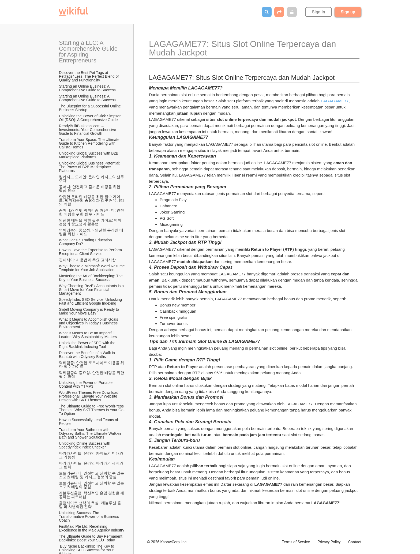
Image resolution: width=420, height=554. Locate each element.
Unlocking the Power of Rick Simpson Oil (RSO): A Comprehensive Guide (90, 118)
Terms (296, 542)
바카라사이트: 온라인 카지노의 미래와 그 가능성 (91, 455)
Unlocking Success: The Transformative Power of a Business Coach (89, 516)
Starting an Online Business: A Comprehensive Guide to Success (87, 88)
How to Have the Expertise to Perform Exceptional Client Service (91, 252)
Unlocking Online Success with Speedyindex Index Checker (85, 445)
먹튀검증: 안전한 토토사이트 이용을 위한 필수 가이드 (91, 365)
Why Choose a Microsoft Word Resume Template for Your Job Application (92, 268)
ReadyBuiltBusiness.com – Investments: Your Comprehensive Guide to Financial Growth (88, 130)
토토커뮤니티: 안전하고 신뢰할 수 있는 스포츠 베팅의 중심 (92, 485)
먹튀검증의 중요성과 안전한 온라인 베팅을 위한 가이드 (91, 232)
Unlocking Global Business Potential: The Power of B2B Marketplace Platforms (90, 167)
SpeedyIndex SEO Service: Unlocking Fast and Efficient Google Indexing (91, 301)
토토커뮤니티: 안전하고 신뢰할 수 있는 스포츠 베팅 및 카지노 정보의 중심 (92, 475)
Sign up (348, 11)
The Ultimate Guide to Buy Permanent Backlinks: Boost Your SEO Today (91, 538)
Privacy (328, 542)
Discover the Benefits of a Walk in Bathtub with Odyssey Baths (87, 355)
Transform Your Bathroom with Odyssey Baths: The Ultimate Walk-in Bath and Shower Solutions (90, 433)
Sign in (318, 11)
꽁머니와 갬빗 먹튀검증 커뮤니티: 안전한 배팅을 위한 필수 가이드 (91, 212)
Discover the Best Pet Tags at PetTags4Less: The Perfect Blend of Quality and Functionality (89, 76)
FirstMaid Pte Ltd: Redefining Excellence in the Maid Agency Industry (91, 528)
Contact (354, 542)
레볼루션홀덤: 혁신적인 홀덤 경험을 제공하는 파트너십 (91, 495)
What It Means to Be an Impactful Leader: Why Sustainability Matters (88, 335)
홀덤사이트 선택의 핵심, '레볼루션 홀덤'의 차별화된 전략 (90, 505)
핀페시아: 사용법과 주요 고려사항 (87, 260)
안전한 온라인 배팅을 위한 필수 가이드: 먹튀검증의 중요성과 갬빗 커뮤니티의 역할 (91, 200)
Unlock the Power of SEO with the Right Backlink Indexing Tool (88, 345)
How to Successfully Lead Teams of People (89, 422)
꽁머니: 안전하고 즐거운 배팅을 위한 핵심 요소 (90, 189)
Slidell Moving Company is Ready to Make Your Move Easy (89, 311)
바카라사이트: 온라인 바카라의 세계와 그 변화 (91, 465)
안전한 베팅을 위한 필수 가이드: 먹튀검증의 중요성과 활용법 (90, 222)
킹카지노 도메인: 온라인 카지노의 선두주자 (91, 179)
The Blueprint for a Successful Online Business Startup (90, 108)
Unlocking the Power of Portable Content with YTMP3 (86, 384)
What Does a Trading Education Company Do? (86, 242)
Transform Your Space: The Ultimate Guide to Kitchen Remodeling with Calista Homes (90, 143)
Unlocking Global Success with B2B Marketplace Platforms (89, 155)
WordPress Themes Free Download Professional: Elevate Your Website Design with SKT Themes (89, 396)
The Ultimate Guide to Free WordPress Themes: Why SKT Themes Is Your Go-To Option (92, 410)
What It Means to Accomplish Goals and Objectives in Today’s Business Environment (89, 323)
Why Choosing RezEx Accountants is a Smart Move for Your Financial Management (92, 289)
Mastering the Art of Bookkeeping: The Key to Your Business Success (91, 278)
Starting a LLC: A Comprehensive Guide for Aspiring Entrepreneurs (89, 51)
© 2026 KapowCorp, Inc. (167, 542)
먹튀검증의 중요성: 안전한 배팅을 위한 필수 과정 (92, 374)
